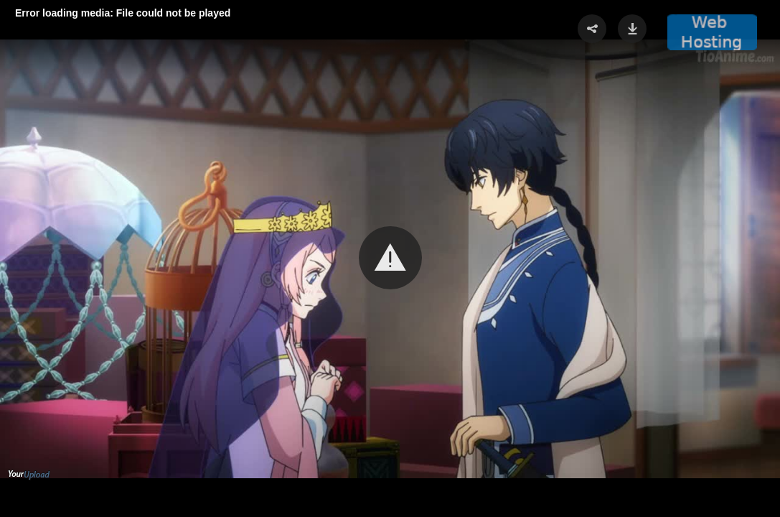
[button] (390, 257)
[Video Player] (390, 258)
